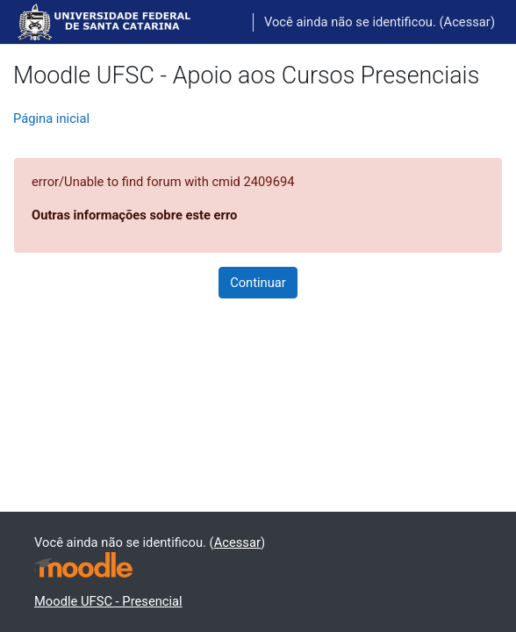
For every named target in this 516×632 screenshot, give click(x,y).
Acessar (467, 22)
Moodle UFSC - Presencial (108, 601)
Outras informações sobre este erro (134, 215)
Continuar (258, 283)
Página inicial (51, 118)
